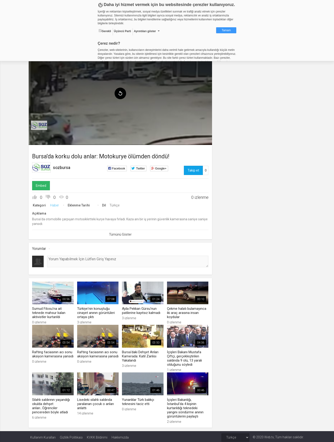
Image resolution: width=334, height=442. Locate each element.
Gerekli (105, 31)
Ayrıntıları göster (145, 31)
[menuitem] (41, 124)
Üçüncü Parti (122, 31)
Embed (42, 185)
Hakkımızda (120, 435)
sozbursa (63, 166)
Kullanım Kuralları (43, 435)
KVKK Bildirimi (97, 435)
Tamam (226, 30)
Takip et (193, 169)
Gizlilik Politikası (71, 435)
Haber (56, 204)
